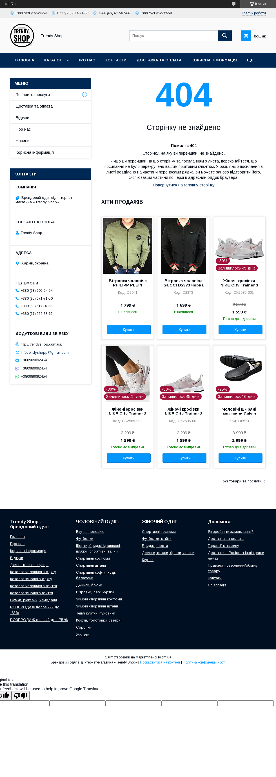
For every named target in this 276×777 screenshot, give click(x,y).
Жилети (82, 634)
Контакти (115, 60)
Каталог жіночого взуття (31, 593)
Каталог (53, 60)
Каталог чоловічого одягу (33, 572)
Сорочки (83, 627)
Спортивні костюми (93, 558)
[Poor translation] (21, 695)
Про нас (86, 60)
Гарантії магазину (223, 546)
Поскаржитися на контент (160, 662)
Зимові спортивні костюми (99, 599)
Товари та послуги (33, 94)
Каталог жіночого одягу (31, 579)
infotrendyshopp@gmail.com (45, 352)
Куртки (147, 560)
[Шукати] (225, 35)
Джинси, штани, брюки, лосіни (168, 553)
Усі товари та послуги (242, 481)
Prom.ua (164, 657)
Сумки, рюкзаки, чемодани (33, 600)
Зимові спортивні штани (97, 606)
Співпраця (217, 585)
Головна (24, 60)
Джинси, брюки (89, 585)
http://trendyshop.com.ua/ (42, 344)
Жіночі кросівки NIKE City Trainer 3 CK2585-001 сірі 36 (239, 285)
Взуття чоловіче (90, 531)
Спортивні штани (91, 565)
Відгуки (22, 117)
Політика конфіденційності (204, 662)
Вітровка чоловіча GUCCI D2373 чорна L (183, 285)
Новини (23, 141)
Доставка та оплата (159, 60)
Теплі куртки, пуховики (95, 613)
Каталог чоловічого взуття (33, 586)
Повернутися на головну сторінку (184, 185)
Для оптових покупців (29, 565)
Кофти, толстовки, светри (98, 620)
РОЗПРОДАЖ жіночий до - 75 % (39, 620)
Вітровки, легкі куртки (95, 592)
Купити (129, 330)
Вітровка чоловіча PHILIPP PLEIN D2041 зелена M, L (128, 285)
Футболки (84, 538)
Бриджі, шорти (155, 546)
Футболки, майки (157, 538)
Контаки (215, 578)
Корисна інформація (214, 60)
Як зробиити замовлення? (230, 531)
